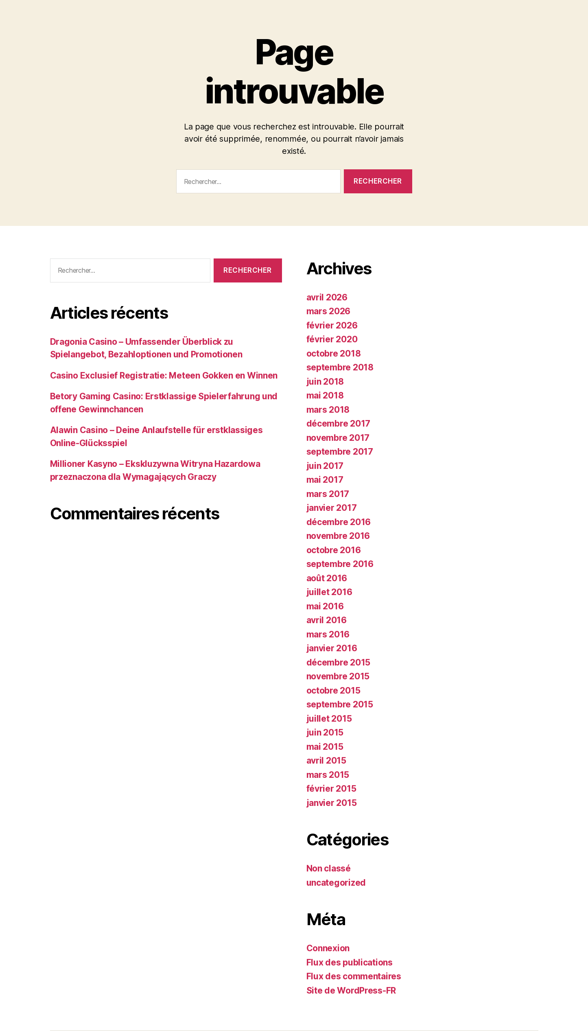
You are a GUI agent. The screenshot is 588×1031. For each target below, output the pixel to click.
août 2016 (327, 578)
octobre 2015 (333, 690)
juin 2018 (325, 382)
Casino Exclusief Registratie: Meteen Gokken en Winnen (164, 375)
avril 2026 (327, 297)
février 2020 (332, 339)
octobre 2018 (333, 353)
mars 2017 (328, 494)
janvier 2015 (331, 803)
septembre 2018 (340, 367)
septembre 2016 (340, 564)
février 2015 (331, 789)
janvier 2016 (331, 648)
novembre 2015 (338, 676)
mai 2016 (325, 606)
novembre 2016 (338, 536)
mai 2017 (324, 480)
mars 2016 (328, 634)
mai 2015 (324, 747)
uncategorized (336, 883)
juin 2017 (325, 466)
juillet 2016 (329, 592)
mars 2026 (328, 311)
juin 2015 (325, 732)
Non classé (328, 868)
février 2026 (332, 325)
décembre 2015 (338, 662)
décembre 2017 (338, 423)
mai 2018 (325, 395)
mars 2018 (328, 410)
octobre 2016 (333, 550)
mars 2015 (328, 775)
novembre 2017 (338, 438)
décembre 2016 (338, 522)
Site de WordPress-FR (351, 990)
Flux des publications (349, 962)
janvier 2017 (331, 508)
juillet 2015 (329, 719)
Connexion (328, 948)
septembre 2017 (339, 452)
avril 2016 (326, 620)
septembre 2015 (339, 704)
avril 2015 (326, 760)
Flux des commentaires (353, 976)
